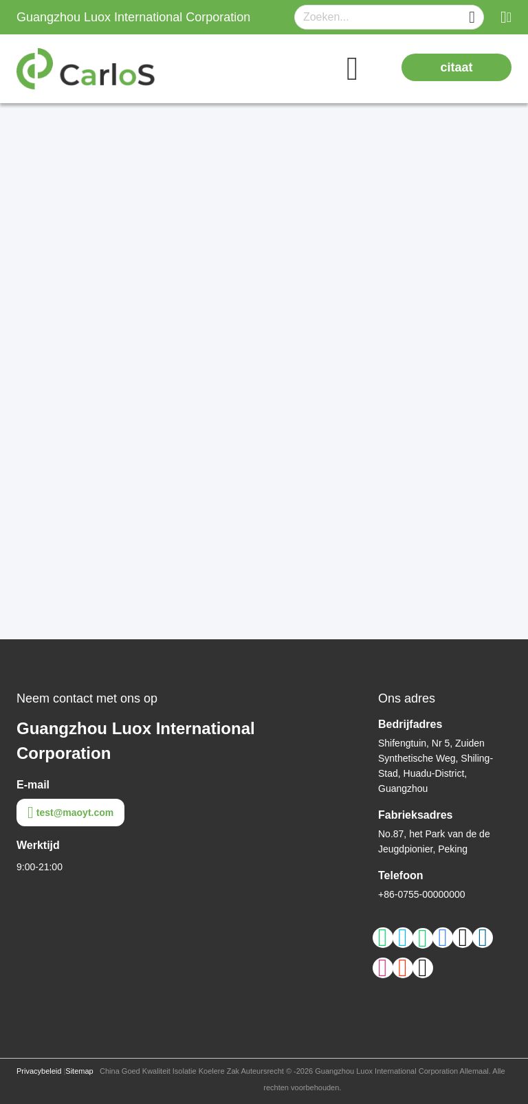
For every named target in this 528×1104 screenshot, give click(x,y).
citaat (456, 67)
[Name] (472, 17)
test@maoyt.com (70, 812)
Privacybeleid (38, 1071)
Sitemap (79, 1071)
